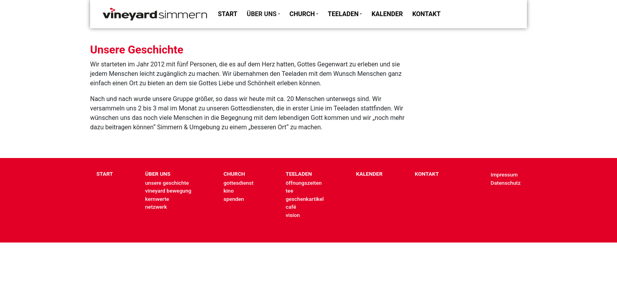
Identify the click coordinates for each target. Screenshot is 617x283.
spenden (234, 199)
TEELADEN (343, 14)
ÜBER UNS (262, 14)
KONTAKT (426, 14)
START (227, 14)
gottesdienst (238, 183)
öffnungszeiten (304, 183)
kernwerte (157, 199)
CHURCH (302, 14)
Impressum (504, 174)
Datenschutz (506, 183)
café (291, 207)
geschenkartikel (305, 199)
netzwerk (156, 207)
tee (289, 190)
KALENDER (387, 14)
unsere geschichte (167, 183)
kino (229, 190)
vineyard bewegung (168, 190)
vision (293, 215)
